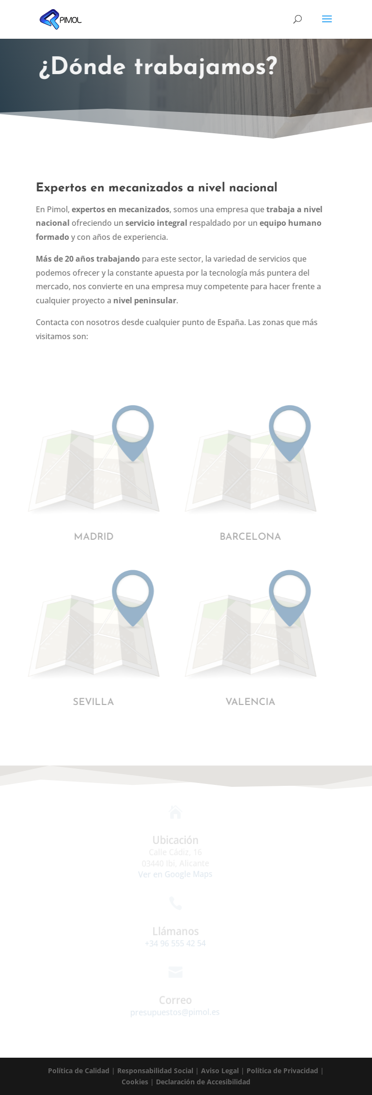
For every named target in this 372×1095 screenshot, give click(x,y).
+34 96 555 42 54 (172, 943)
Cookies (135, 1081)
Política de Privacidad (282, 1070)
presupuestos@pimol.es (172, 1011)
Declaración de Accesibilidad (203, 1081)
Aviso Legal (220, 1070)
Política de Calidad (78, 1070)
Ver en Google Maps (172, 874)
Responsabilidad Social (155, 1070)
